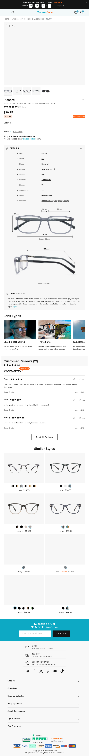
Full (43, 159)
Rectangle (46, 164)
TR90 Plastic (46, 180)
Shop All (11, 681)
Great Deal (12, 688)
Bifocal (21, 185)
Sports (15, 307)
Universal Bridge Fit (49, 201)
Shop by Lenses (15, 704)
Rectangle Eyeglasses (34, 19)
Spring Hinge (63, 201)
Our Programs (14, 726)
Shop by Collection (16, 696)
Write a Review (13, 371)
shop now (60, 6)
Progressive (23, 190)
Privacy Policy (43, 753)
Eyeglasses (16, 19)
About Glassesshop (16, 711)
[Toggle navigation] (8, 12)
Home (6, 19)
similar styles (29, 139)
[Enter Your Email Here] (35, 633)
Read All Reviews (44, 437)
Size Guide (18, 132)
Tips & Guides (14, 719)
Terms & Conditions (57, 753)
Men (43, 174)
